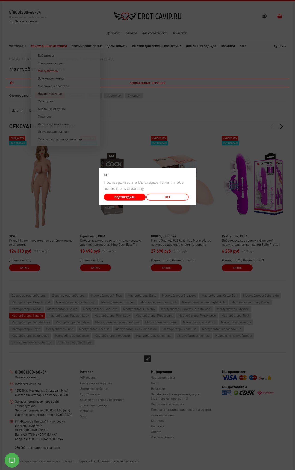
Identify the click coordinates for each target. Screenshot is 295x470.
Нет (167, 197)
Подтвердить (124, 197)
